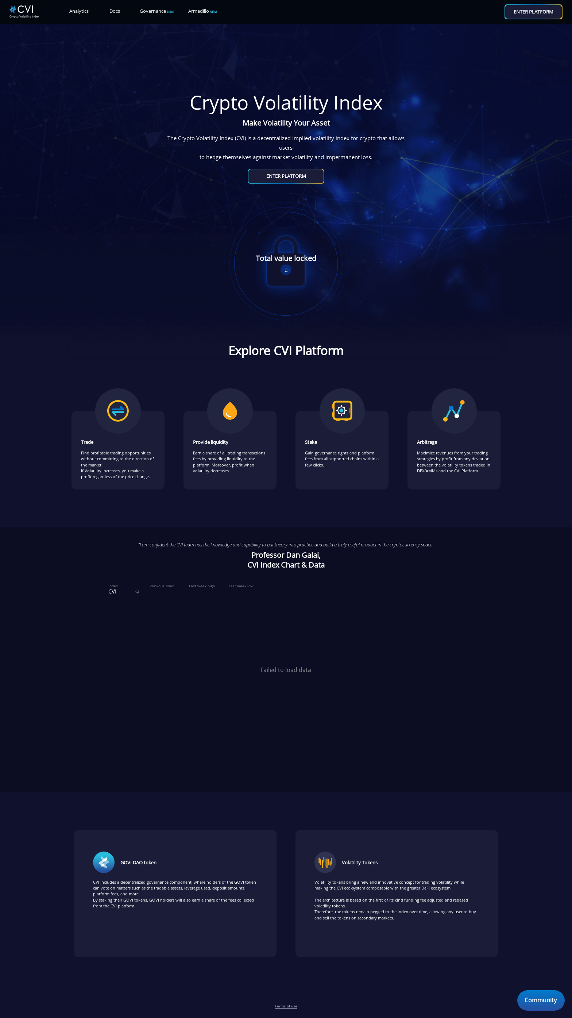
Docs (114, 11)
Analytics (79, 11)
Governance (157, 11)
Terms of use (286, 1006)
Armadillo (202, 11)
